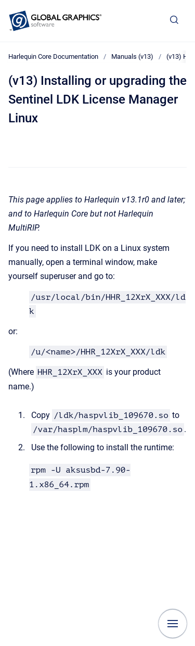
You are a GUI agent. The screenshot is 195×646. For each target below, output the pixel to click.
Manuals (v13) (132, 56)
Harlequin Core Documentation (53, 56)
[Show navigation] (173, 624)
